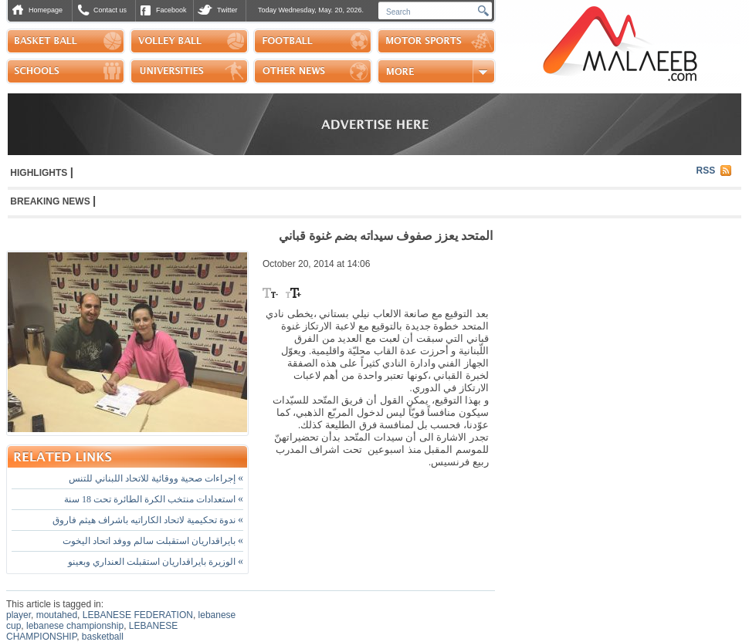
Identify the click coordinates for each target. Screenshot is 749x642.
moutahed (56, 615)
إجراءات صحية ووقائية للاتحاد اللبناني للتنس (156, 478)
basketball (103, 636)
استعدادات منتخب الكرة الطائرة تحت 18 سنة (153, 499)
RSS (706, 170)
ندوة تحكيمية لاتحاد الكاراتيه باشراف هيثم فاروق (148, 520)
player (18, 615)
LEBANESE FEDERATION (138, 615)
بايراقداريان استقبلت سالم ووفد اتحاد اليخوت (153, 541)
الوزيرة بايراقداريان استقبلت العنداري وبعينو (155, 561)
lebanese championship (75, 625)
